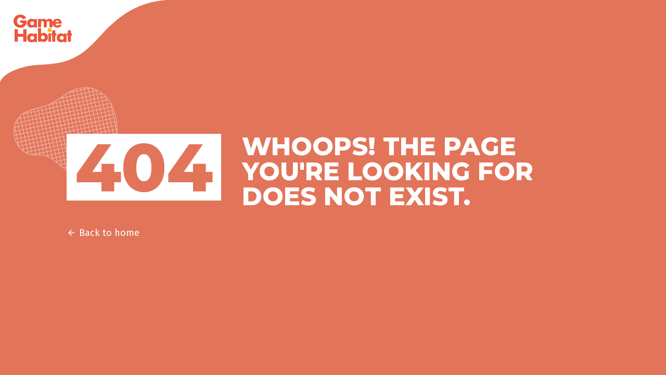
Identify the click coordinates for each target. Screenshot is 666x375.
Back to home (103, 233)
